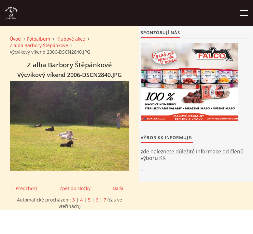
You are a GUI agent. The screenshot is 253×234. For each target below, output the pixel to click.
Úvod (15, 39)
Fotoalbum (38, 39)
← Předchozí (23, 188)
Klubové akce (70, 39)
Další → (121, 188)
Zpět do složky (75, 188)
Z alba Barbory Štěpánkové (39, 45)
